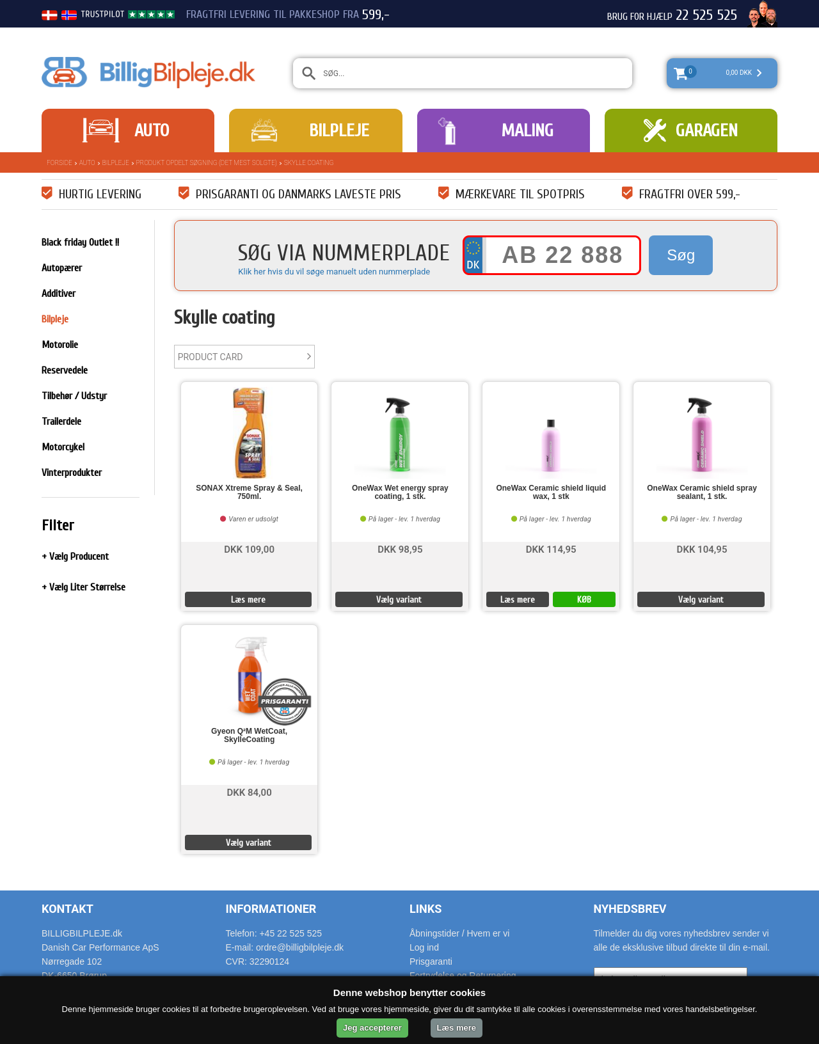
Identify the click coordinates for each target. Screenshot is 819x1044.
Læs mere (248, 599)
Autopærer (62, 268)
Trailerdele (61, 421)
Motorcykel (63, 447)
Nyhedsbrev (630, 908)
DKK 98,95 (400, 548)
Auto (151, 130)
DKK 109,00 (249, 548)
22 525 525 (706, 15)
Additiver (59, 293)
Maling (527, 130)
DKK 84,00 (249, 791)
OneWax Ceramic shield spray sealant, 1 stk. (702, 492)
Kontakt (67, 908)
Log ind (424, 947)
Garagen (707, 130)
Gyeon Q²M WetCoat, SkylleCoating (249, 735)
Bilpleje (339, 130)
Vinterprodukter (72, 472)
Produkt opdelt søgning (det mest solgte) (206, 162)
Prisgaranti (431, 961)
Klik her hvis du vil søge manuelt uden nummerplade (334, 271)
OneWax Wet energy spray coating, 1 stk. (400, 492)
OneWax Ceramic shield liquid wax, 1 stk (551, 492)
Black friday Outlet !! (80, 242)
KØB (584, 599)
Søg (681, 255)
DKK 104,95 (702, 548)
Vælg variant (399, 599)
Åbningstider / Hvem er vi (459, 933)
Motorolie (60, 345)
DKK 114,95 (551, 548)
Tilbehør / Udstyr (74, 396)
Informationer (271, 908)
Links (425, 908)
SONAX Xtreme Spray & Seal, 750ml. (249, 492)
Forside (59, 162)
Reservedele (65, 370)
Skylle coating (309, 162)
